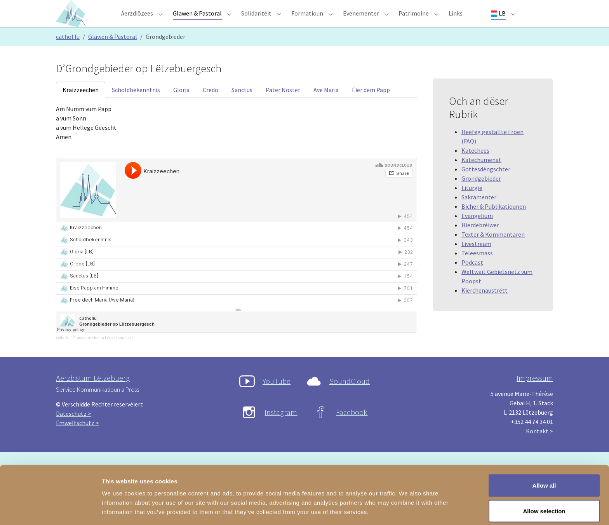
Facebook (351, 428)
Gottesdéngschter (485, 184)
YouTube (277, 396)
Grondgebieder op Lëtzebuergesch (103, 353)
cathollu (62, 353)
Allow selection (544, 479)
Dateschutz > (73, 429)
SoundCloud (349, 396)
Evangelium (477, 231)
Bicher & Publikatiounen (493, 222)
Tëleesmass (477, 268)
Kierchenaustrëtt (484, 306)
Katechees (475, 166)
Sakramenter (478, 212)
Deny (544, 504)
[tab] (80, 105)
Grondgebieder (481, 194)
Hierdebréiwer (480, 240)
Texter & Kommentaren (493, 250)
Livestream (476, 259)
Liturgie (471, 203)
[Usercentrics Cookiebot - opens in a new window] (50, 510)
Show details (408, 505)
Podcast (472, 278)
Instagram (280, 428)
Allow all (544, 453)
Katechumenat (481, 175)
